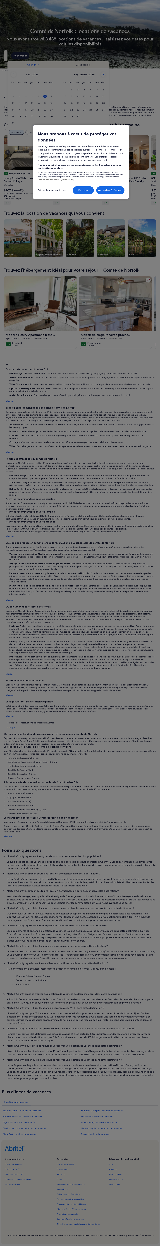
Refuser (83, 190)
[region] (81, 162)
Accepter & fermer (110, 190)
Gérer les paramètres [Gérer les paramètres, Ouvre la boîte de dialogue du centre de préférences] (51, 190)
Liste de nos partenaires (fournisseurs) (56, 180)
